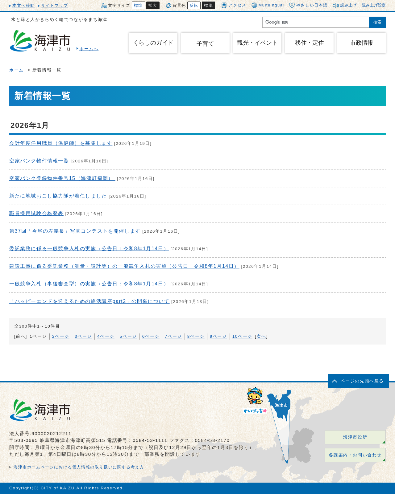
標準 (138, 5)
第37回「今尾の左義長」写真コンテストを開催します (75, 231)
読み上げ (348, 5)
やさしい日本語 (308, 5)
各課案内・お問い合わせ (355, 455)
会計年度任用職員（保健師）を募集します (60, 143)
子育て (205, 43)
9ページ (218, 336)
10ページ (242, 336)
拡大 (152, 5)
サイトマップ (54, 5)
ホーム (16, 70)
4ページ (105, 336)
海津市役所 (355, 437)
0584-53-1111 (150, 440)
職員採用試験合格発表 (36, 213)
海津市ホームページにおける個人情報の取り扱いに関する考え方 (79, 467)
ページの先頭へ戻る (362, 381)
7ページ (173, 336)
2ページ (60, 336)
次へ (261, 336)
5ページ (128, 336)
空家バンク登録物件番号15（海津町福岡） (62, 178)
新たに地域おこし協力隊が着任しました (58, 195)
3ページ (83, 336)
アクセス (233, 5)
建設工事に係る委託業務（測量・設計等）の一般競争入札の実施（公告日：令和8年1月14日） (124, 266)
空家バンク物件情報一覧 (39, 160)
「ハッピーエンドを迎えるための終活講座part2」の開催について (89, 301)
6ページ (151, 336)
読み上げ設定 (374, 5)
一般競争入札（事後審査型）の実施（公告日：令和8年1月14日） (89, 283)
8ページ (196, 336)
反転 (193, 5)
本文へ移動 (23, 5)
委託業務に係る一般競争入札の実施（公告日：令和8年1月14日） (89, 248)
